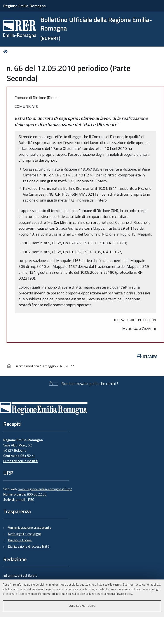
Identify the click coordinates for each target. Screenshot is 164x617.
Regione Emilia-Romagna (24, 6)
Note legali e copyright (24, 533)
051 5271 (27, 455)
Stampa (147, 356)
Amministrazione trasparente (29, 527)
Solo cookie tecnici (82, 605)
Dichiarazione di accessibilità (28, 546)
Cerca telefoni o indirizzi (20, 460)
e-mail (20, 499)
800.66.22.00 (37, 494)
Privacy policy (123, 593)
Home (6, 51)
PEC (31, 499)
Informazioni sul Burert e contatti (20, 578)
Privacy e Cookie (20, 540)
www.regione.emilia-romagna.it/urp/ (45, 489)
